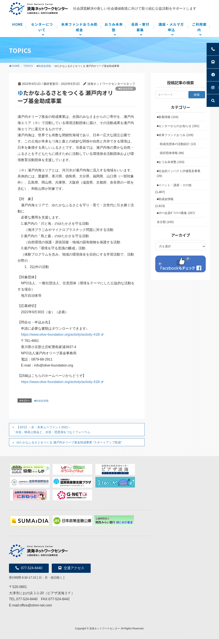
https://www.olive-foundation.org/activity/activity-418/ (62, 334)
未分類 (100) (165, 222)
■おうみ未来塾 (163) (170, 162)
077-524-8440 (28, 568)
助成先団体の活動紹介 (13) (178, 144)
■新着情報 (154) (167, 117)
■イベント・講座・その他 (174, 185)
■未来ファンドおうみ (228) (175, 135)
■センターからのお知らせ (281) (178, 126)
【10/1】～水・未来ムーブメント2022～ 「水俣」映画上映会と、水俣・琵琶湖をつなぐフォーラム (51, 429)
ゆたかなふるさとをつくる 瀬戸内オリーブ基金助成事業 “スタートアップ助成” (69, 442)
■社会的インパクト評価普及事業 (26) (178, 173)
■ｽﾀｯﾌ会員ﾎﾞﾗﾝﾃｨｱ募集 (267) (176, 213)
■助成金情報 (125, 88)
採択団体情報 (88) (172, 153)
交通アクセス (71, 568)
